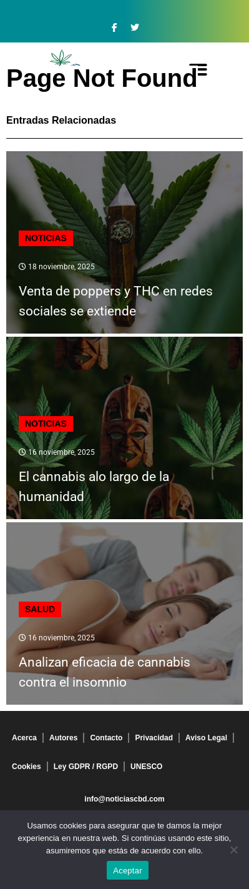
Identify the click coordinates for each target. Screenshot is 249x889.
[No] (233, 849)
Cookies (26, 766)
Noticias (46, 238)
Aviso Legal (206, 737)
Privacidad (154, 737)
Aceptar (127, 870)
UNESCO (146, 766)
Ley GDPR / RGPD (86, 766)
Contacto (106, 737)
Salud (40, 609)
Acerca (24, 737)
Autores (63, 737)
